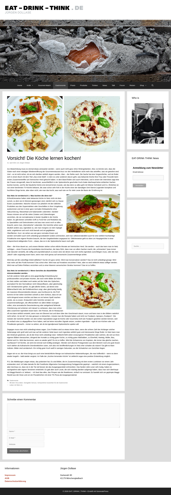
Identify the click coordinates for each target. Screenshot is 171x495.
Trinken (95, 85)
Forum (122, 85)
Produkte (83, 85)
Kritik (31, 85)
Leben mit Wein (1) (16, 385)
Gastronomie (60, 85)
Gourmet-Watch (44, 85)
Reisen (132, 85)
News (105, 85)
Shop (144, 85)
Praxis (72, 85)
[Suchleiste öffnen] (152, 85)
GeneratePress (102, 491)
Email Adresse (138, 172)
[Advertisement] (148, 218)
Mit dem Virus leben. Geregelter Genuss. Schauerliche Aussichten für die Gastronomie (39, 383)
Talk (113, 85)
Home (19, 85)
